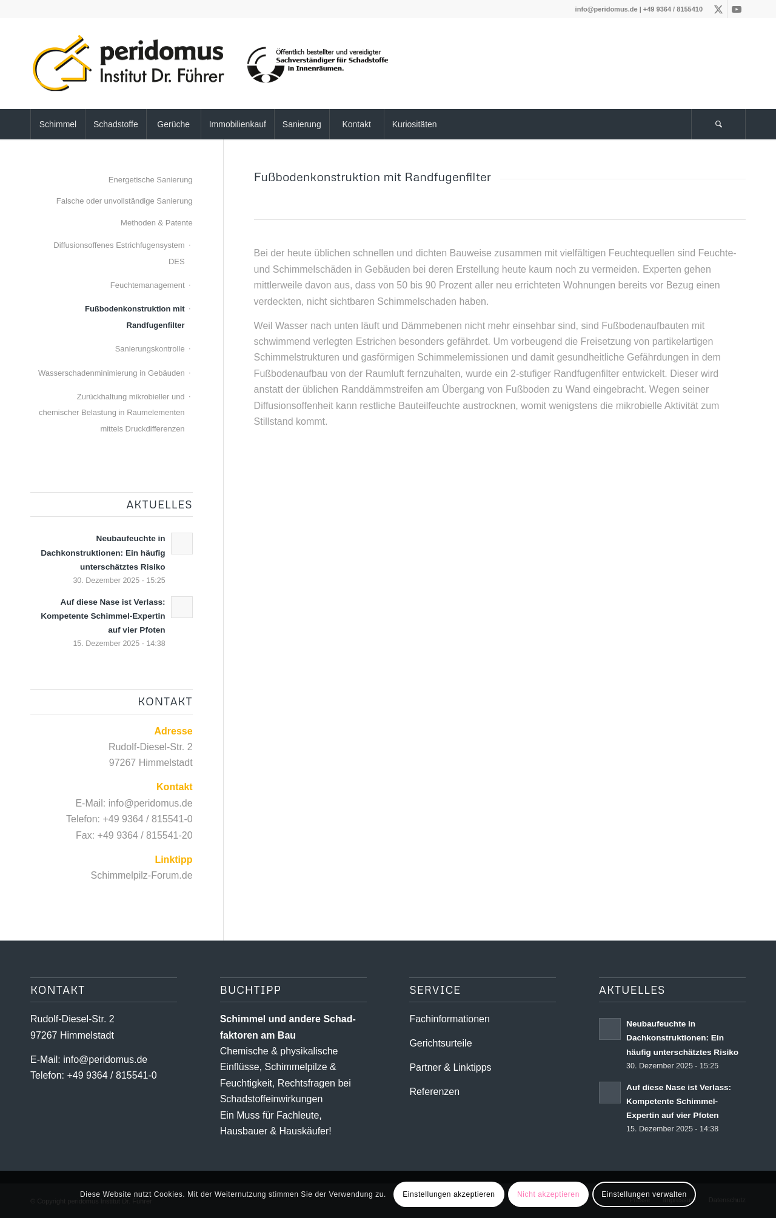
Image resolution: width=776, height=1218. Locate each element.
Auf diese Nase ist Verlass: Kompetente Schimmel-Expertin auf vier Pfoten (103, 615)
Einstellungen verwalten (644, 1194)
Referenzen (434, 1092)
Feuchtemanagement (147, 285)
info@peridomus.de (606, 9)
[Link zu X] (718, 9)
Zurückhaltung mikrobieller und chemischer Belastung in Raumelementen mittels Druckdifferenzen (112, 412)
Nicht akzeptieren (548, 1194)
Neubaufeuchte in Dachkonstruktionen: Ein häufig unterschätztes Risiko (103, 552)
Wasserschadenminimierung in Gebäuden (111, 373)
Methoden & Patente (157, 222)
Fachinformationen (449, 1019)
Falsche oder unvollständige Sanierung (124, 200)
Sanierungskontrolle (150, 348)
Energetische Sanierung (151, 179)
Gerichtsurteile (440, 1043)
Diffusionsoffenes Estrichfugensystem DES (118, 253)
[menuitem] (57, 124)
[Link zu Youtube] (737, 9)
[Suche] (718, 124)
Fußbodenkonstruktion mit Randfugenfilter (135, 316)
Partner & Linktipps (450, 1067)
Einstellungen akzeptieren (449, 1194)
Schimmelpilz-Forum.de (142, 875)
